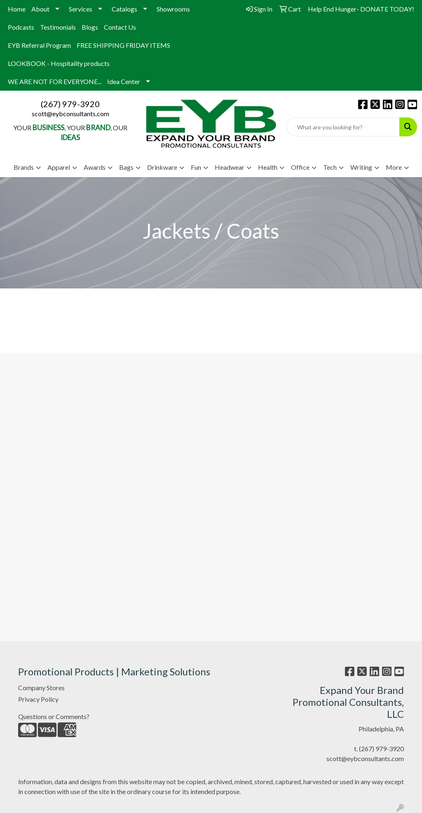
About (40, 9)
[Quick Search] (343, 126)
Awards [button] (95, 167)
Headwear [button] (229, 167)
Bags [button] (126, 167)
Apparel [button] (58, 167)
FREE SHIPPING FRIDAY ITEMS (123, 45)
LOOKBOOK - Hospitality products (59, 63)
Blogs (90, 27)
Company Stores (41, 687)
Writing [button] (361, 167)
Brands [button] (24, 167)
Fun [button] (196, 167)
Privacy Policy (38, 699)
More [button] (394, 167)
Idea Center (123, 81)
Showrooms (173, 9)
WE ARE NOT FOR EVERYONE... (54, 81)
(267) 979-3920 (70, 104)
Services (80, 9)
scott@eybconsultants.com (70, 113)
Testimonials (58, 27)
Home (17, 9)
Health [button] (267, 167)
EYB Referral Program (39, 45)
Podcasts (21, 27)
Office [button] (300, 167)
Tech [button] (330, 167)
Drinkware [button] (162, 167)
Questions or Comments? (53, 716)
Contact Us (120, 27)
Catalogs (124, 9)
